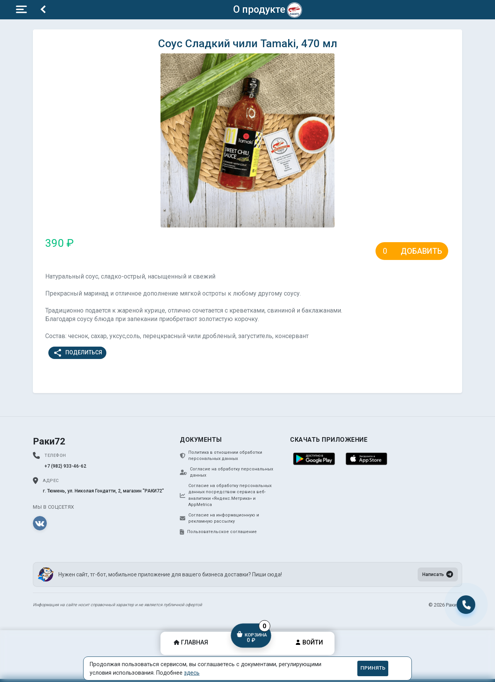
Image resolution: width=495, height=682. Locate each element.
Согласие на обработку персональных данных (226, 472)
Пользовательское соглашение (218, 532)
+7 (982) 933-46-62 (65, 466)
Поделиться (77, 352)
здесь (192, 673)
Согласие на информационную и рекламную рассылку (219, 518)
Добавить (421, 251)
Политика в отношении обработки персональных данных (221, 456)
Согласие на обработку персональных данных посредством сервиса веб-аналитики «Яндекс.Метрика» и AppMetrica (225, 495)
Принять (373, 668)
